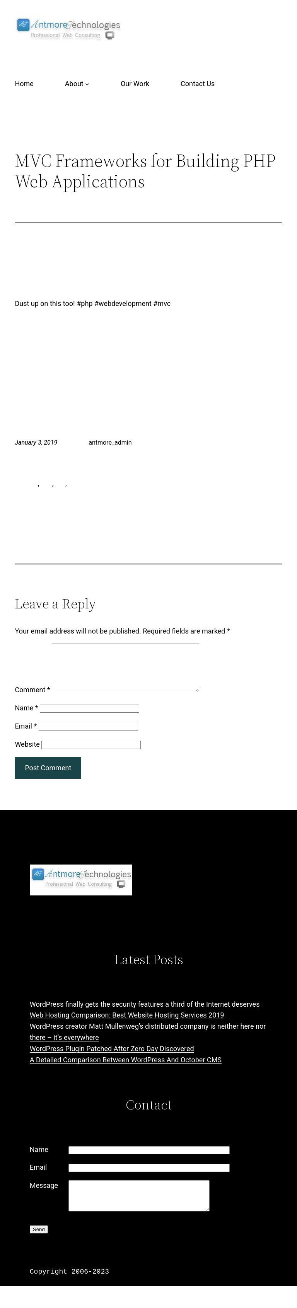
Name (26, 717)
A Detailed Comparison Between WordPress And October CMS (126, 1069)
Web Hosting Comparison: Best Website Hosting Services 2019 (127, 1024)
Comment (32, 699)
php (60, 484)
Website (27, 753)
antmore (26, 484)
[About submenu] (87, 84)
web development (92, 484)
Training (174, 442)
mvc (46, 484)
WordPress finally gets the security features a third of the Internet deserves (145, 1013)
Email (26, 735)
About (74, 84)
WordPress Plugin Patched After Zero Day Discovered (112, 1058)
